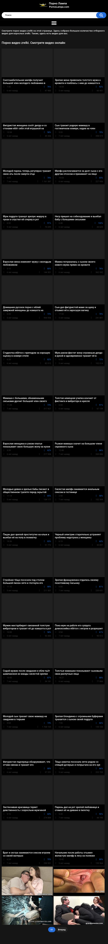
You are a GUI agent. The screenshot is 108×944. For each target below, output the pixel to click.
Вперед (62, 929)
